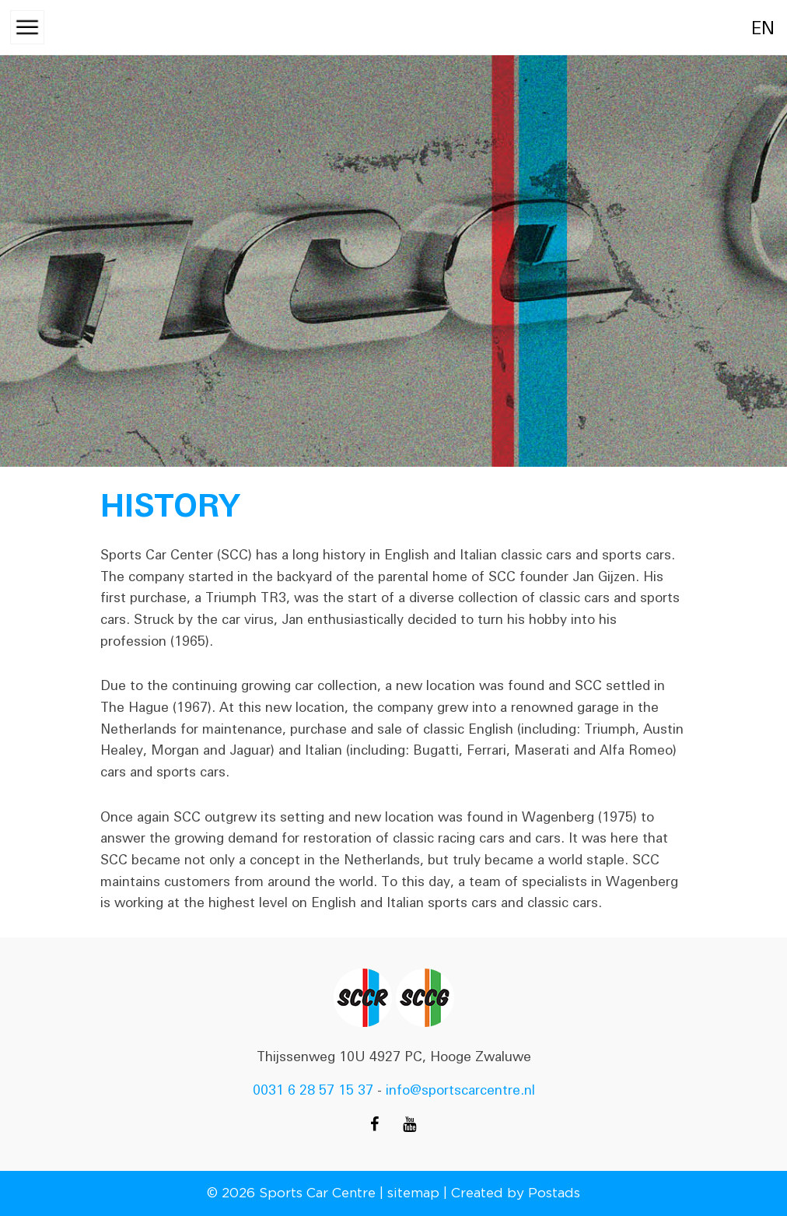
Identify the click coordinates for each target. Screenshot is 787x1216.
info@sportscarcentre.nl (460, 1090)
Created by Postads (515, 1193)
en (746, 28)
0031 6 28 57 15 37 (313, 1090)
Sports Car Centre (317, 1193)
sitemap (413, 1193)
